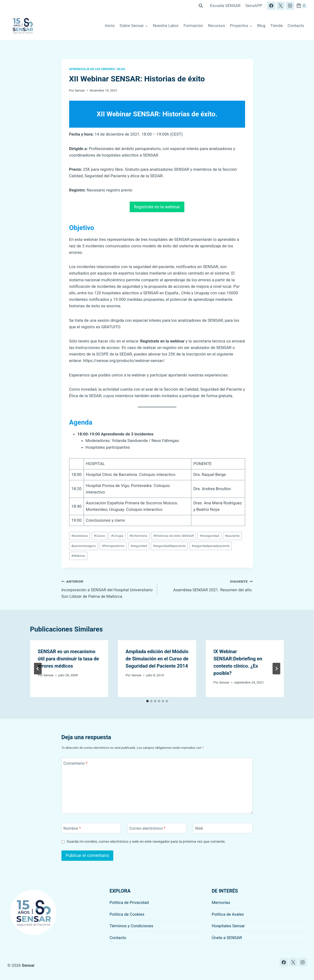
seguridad (139, 546)
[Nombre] (91, 828)
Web (199, 828)
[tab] (147, 701)
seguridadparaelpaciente (210, 546)
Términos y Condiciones (131, 925)
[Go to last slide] (38, 668)
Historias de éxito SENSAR (173, 536)
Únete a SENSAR (227, 937)
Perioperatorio (113, 546)
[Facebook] (271, 6)
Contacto (295, 25)
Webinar (78, 556)
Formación (193, 25)
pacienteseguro (83, 546)
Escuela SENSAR (225, 5)
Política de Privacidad (129, 902)
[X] (280, 6)
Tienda (276, 25)
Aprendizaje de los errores (92, 69)
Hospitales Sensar (228, 925)
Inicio (110, 25)
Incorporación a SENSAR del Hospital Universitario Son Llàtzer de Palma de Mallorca (107, 588)
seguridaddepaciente (169, 546)
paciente (232, 536)
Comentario (75, 763)
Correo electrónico (147, 828)
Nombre (72, 828)
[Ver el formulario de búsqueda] (200, 5)
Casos (99, 536)
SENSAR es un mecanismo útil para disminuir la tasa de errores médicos (68, 659)
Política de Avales (228, 914)
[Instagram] (290, 6)
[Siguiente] (276, 668)
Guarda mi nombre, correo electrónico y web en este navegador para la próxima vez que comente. (146, 841)
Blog (261, 25)
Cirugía (117, 536)
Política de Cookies (127, 914)
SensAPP (253, 5)
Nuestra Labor (166, 25)
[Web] (223, 828)
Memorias (221, 902)
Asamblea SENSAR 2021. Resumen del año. (207, 585)
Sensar (80, 90)
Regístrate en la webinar (157, 206)
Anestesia (79, 536)
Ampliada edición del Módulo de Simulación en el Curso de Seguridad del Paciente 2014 (157, 659)
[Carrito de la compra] (301, 5)
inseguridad (209, 536)
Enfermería (138, 536)
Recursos (216, 25)
